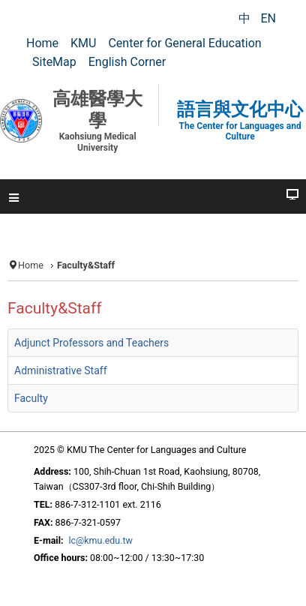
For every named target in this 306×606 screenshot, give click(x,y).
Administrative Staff (60, 370)
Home (31, 265)
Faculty (31, 398)
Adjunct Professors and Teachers (91, 343)
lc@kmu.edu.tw (101, 540)
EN (268, 18)
